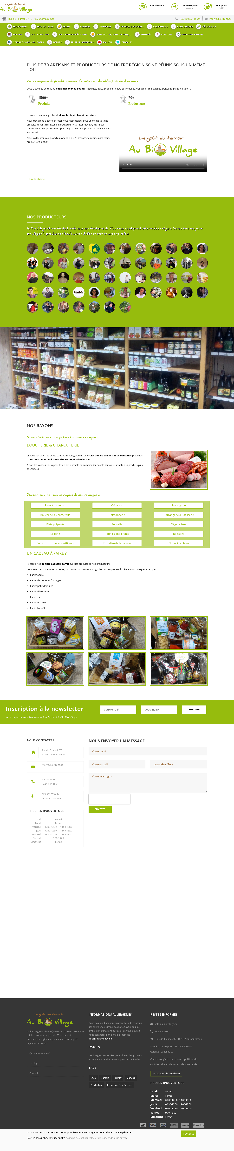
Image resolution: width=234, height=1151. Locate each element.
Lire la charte (37, 179)
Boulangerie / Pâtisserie (69, 34)
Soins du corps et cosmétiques (55, 543)
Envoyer (194, 709)
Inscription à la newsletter (166, 1073)
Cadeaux (123, 42)
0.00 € (221, 6)
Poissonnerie (182, 26)
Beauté (54, 42)
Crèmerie (82, 26)
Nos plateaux (42, 26)
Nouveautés (17, 26)
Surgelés (143, 34)
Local (93, 1077)
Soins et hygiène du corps (25, 42)
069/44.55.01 (159, 1031)
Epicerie (14, 34)
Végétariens (206, 26)
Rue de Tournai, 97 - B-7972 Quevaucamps (176, 1038)
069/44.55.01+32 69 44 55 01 (50, 781)
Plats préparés (55, 524)
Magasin (131, 1077)
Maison (104, 42)
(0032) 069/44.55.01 (190, 18)
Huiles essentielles (79, 42)
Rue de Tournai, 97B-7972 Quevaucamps (53, 752)
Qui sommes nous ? (40, 1053)
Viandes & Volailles (129, 26)
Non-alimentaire (179, 543)
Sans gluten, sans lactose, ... (110, 34)
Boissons (163, 34)
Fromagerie (179, 505)
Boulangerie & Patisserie (179, 515)
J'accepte (188, 1133)
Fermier (118, 1077)
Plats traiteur (37, 34)
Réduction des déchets (119, 1085)
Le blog (33, 1063)
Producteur (97, 1085)
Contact (33, 1073)
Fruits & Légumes (55, 505)
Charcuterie (157, 26)
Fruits (64, 26)
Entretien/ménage (189, 34)
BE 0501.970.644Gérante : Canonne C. (53, 796)
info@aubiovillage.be (220, 18)
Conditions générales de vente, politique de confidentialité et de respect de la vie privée (173, 1062)
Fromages (102, 26)
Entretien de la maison (117, 543)
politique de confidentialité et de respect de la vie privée (96, 1137)
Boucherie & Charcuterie (55, 515)
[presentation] (109, 799)
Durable (105, 1077)
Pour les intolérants (117, 534)
